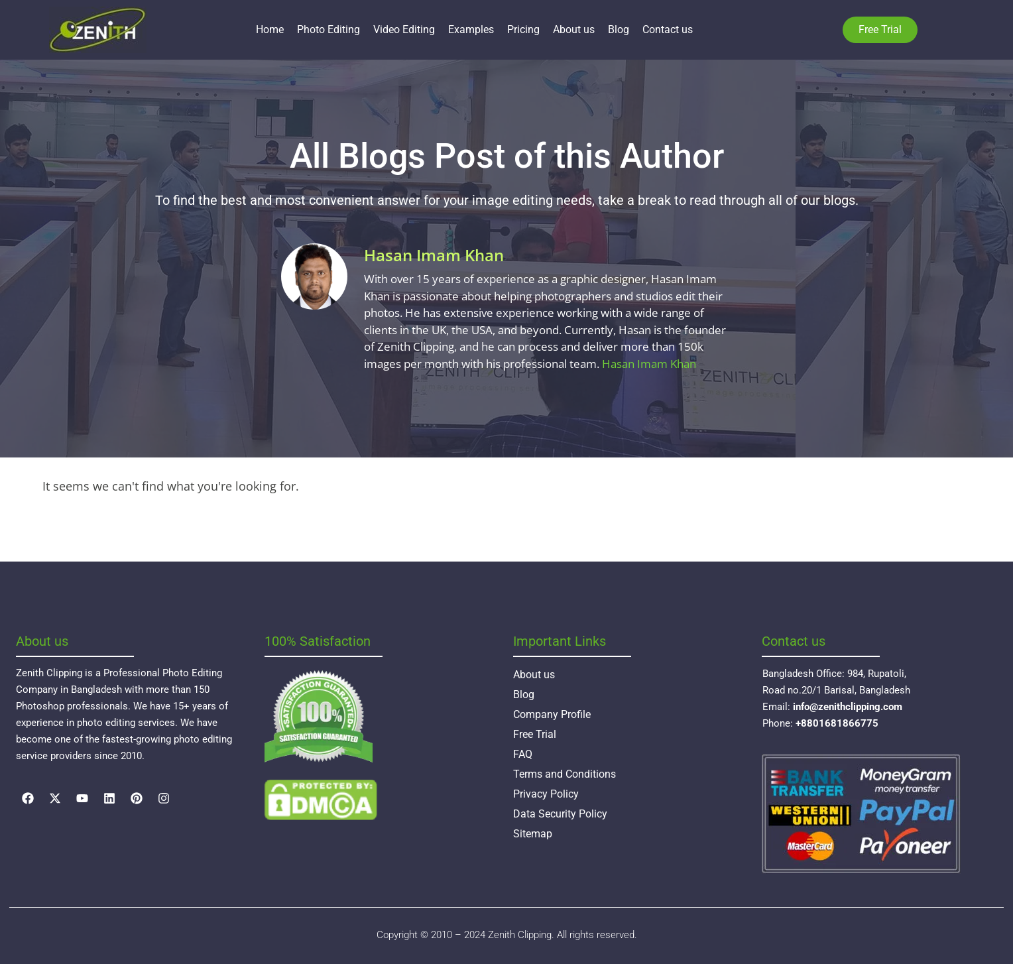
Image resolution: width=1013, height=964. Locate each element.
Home (270, 29)
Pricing (523, 29)
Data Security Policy (560, 814)
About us (574, 29)
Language (937, 30)
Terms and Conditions (564, 774)
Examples (471, 29)
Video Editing (404, 29)
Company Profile (552, 714)
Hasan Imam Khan (649, 363)
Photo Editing (328, 29)
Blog (618, 29)
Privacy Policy (546, 794)
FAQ (522, 754)
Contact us (667, 29)
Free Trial (534, 734)
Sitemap (532, 833)
